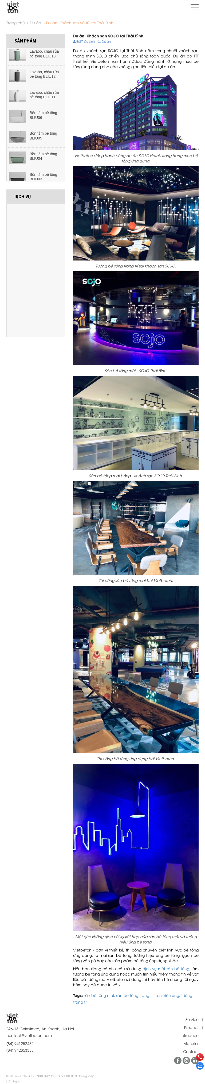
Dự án (35, 22)
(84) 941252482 (20, 1043)
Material (191, 1043)
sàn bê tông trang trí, (136, 995)
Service (192, 1019)
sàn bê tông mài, (100, 995)
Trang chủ (15, 22)
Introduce (190, 1035)
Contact (191, 1051)
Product (191, 1027)
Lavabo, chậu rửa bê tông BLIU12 (44, 76)
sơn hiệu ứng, (168, 995)
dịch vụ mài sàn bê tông (166, 968)
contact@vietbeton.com (29, 1035)
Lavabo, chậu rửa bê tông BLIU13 (44, 55)
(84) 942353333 (20, 1049)
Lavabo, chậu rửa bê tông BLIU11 (44, 96)
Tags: (78, 995)
